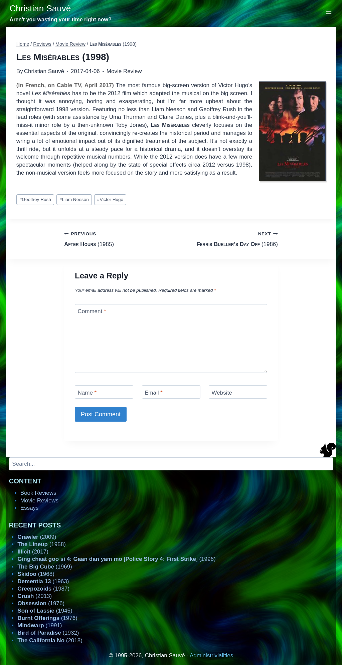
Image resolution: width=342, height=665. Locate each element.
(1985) (114, 238)
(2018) (49, 640)
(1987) (43, 589)
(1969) (44, 567)
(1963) (43, 581)
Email (154, 393)
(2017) (32, 551)
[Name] (104, 391)
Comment (92, 311)
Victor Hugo (110, 199)
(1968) (35, 574)
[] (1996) (116, 559)
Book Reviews (38, 493)
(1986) (227, 238)
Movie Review (124, 71)
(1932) (48, 633)
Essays (29, 508)
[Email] (171, 391)
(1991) (39, 625)
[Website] (238, 391)
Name (87, 393)
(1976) (40, 603)
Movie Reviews (39, 500)
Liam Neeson (74, 199)
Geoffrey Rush (35, 199)
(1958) (41, 544)
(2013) (34, 596)
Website (222, 393)
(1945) (44, 611)
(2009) (36, 537)
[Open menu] (329, 13)
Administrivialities (211, 655)
